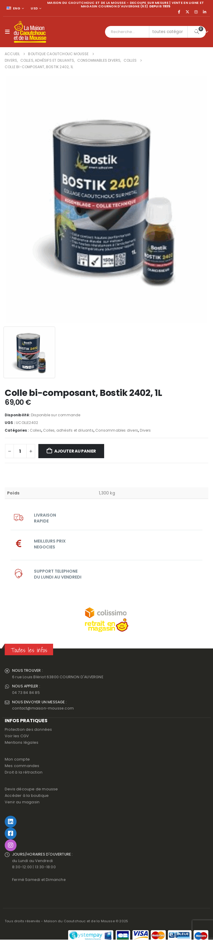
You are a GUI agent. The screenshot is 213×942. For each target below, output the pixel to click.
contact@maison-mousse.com (43, 708)
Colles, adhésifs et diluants (68, 430)
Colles (35, 430)
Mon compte (17, 759)
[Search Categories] (168, 32)
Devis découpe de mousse (31, 789)
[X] (187, 12)
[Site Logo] (30, 32)
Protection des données (28, 730)
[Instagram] (196, 12)
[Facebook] (179, 12)
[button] (9, 32)
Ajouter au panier (75, 451)
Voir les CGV (17, 736)
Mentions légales (21, 743)
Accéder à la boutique (27, 796)
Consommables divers (116, 430)
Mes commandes (22, 766)
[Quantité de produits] (20, 451)
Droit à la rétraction (23, 772)
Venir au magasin (22, 802)
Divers (145, 430)
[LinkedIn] (204, 12)
